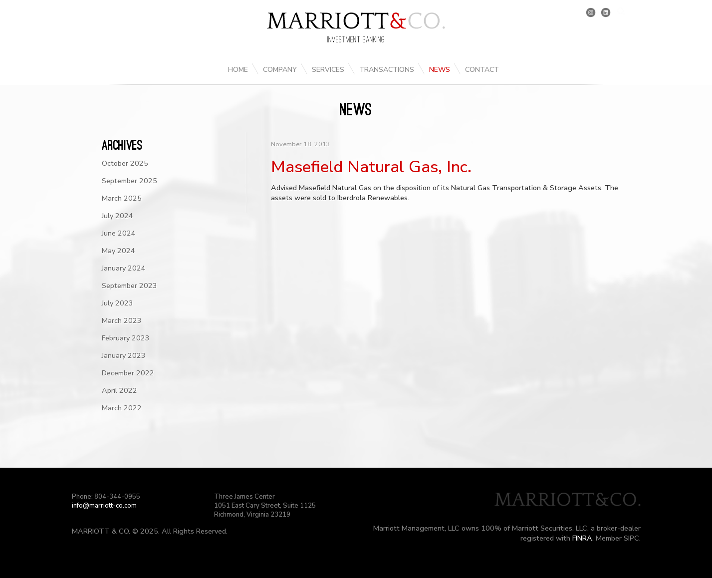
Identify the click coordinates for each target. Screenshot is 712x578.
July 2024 (117, 216)
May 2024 (118, 251)
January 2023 (124, 355)
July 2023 (117, 303)
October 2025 (125, 163)
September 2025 (129, 181)
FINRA (582, 538)
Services (328, 69)
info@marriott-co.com (104, 505)
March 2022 (122, 408)
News (439, 69)
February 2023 (126, 338)
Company (280, 69)
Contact (482, 69)
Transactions (386, 69)
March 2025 (122, 198)
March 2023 (122, 320)
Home (238, 69)
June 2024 (119, 233)
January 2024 (124, 268)
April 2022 (119, 390)
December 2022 (128, 373)
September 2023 (129, 285)
